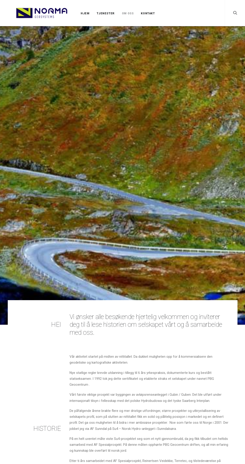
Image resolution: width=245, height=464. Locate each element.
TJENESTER (96, 13)
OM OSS (118, 13)
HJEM (75, 13)
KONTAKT (138, 13)
